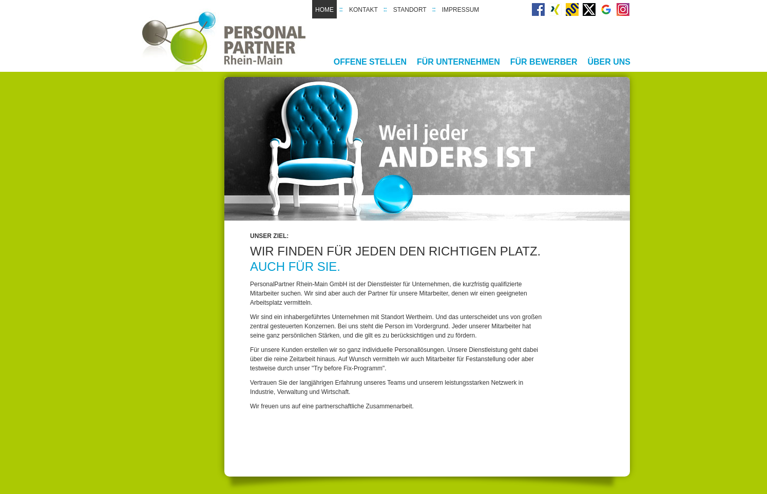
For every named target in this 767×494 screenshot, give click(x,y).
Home (324, 9)
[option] (427, 149)
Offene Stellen (370, 61)
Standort (410, 9)
